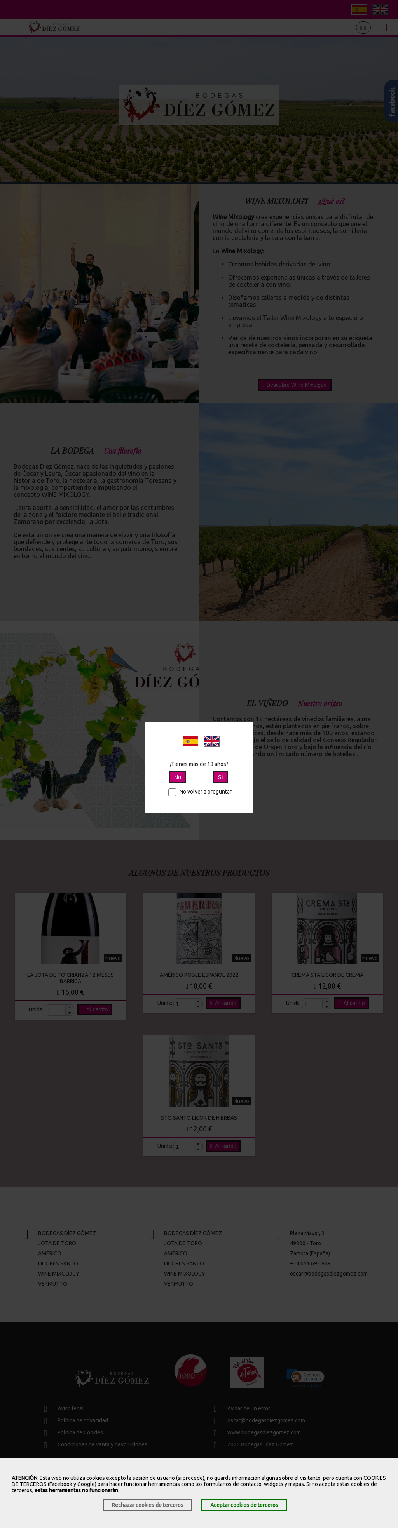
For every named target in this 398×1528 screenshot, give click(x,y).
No (177, 777)
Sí (220, 777)
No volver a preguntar (200, 791)
